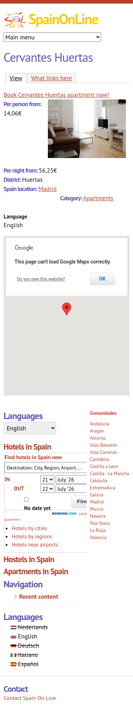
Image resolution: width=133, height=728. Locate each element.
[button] (66, 309)
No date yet (37, 507)
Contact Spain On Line (30, 697)
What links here (51, 78)
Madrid (47, 189)
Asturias (98, 438)
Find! (83, 501)
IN (7, 479)
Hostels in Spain (29, 559)
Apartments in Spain (36, 571)
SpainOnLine (63, 19)
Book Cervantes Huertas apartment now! (56, 95)
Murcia (97, 509)
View (18, 78)
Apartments (98, 198)
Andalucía (100, 424)
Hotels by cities (29, 528)
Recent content (38, 596)
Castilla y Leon (104, 466)
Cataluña (98, 481)
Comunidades (103, 413)
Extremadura (102, 488)
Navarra (97, 516)
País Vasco (100, 523)
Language (15, 216)
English (24, 636)
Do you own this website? (41, 279)
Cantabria (99, 459)
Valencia (98, 537)
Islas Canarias (103, 452)
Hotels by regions (32, 536)
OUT (19, 488)
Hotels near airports (35, 544)
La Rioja (98, 530)
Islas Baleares (103, 445)
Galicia (96, 495)
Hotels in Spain (27, 446)
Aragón (97, 431)
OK (102, 279)
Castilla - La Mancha (109, 474)
